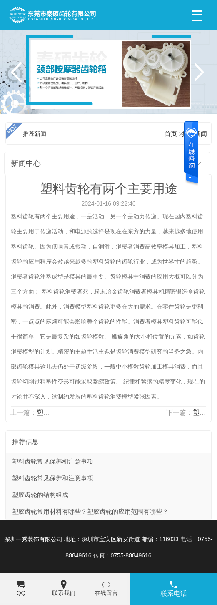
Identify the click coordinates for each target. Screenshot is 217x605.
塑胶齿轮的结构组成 (40, 495)
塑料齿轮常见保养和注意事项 (52, 461)
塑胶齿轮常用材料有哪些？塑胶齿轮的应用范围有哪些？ (90, 511)
